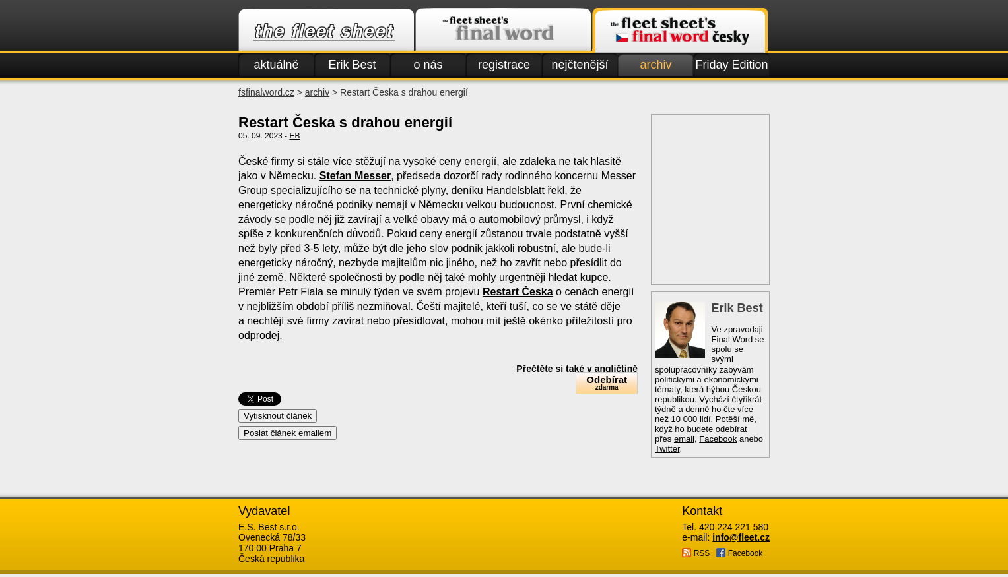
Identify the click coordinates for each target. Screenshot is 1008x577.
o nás (427, 64)
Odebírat (606, 383)
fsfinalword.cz (266, 92)
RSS (696, 553)
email (684, 439)
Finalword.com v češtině (680, 30)
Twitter (667, 449)
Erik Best (352, 64)
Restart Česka (518, 291)
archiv (655, 64)
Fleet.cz (326, 30)
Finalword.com (503, 30)
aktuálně (275, 64)
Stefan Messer (355, 175)
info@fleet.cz (741, 537)
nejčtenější (579, 64)
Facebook (718, 439)
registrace (504, 64)
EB (294, 135)
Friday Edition (731, 64)
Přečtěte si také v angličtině (577, 368)
